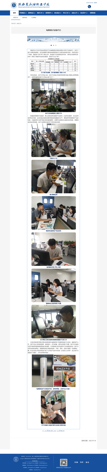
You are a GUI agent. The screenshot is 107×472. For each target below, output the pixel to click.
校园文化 (15, 17)
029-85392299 (28, 456)
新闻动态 (31, 13)
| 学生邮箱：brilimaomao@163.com (40, 465)
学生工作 (66, 13)
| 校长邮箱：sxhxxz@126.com (40, 467)
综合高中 (83, 13)
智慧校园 (92, 13)
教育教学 (49, 13)
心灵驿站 (33, 17)
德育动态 (24, 17)
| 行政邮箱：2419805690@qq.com (40, 463)
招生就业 (57, 13)
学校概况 (23, 13)
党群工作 (40, 13)
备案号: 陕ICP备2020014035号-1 (43, 458)
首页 (14, 13)
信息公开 (75, 13)
